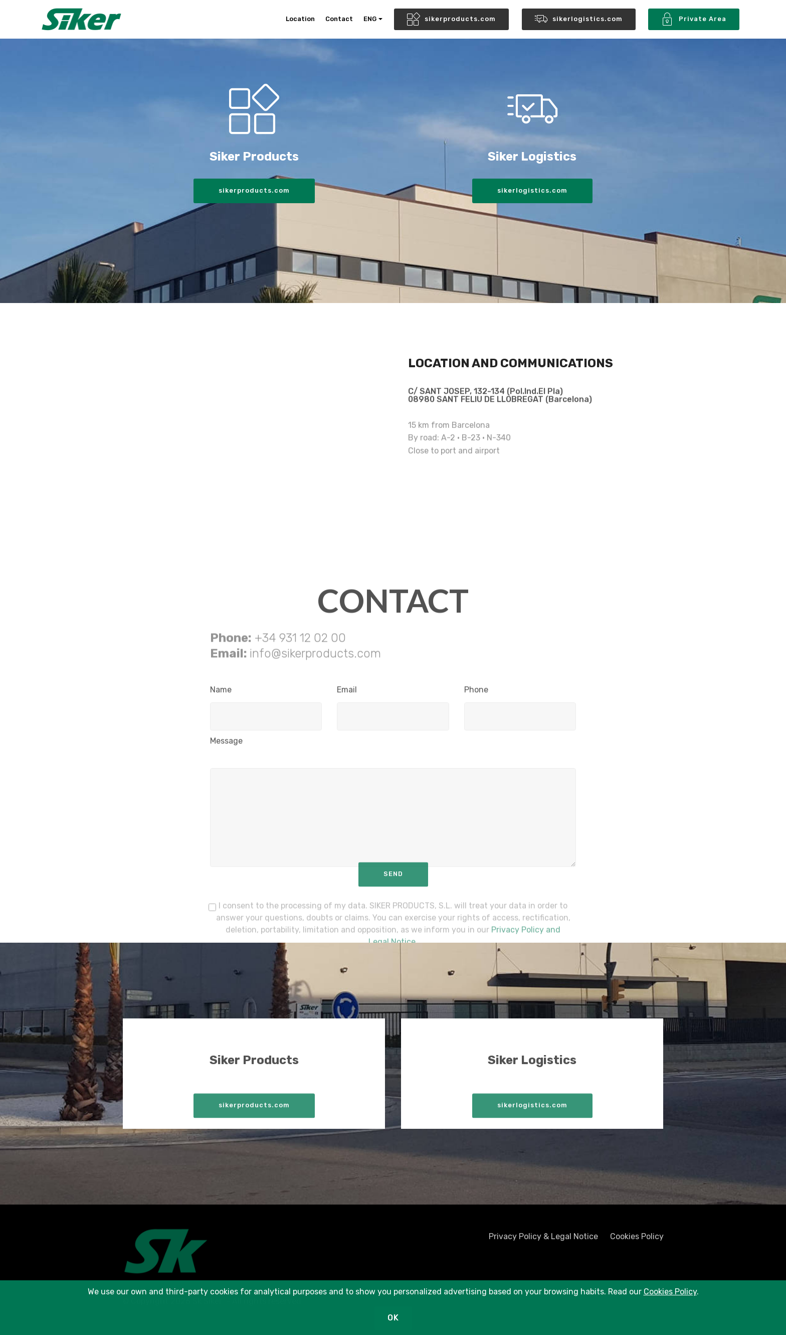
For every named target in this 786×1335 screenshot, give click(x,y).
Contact (339, 19)
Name (221, 693)
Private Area (693, 19)
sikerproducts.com (451, 19)
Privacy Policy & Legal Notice (543, 1240)
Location (300, 19)
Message (226, 745)
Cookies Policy (637, 1240)
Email (347, 693)
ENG (369, 19)
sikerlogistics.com (579, 19)
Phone (476, 693)
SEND (393, 882)
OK (393, 1317)
